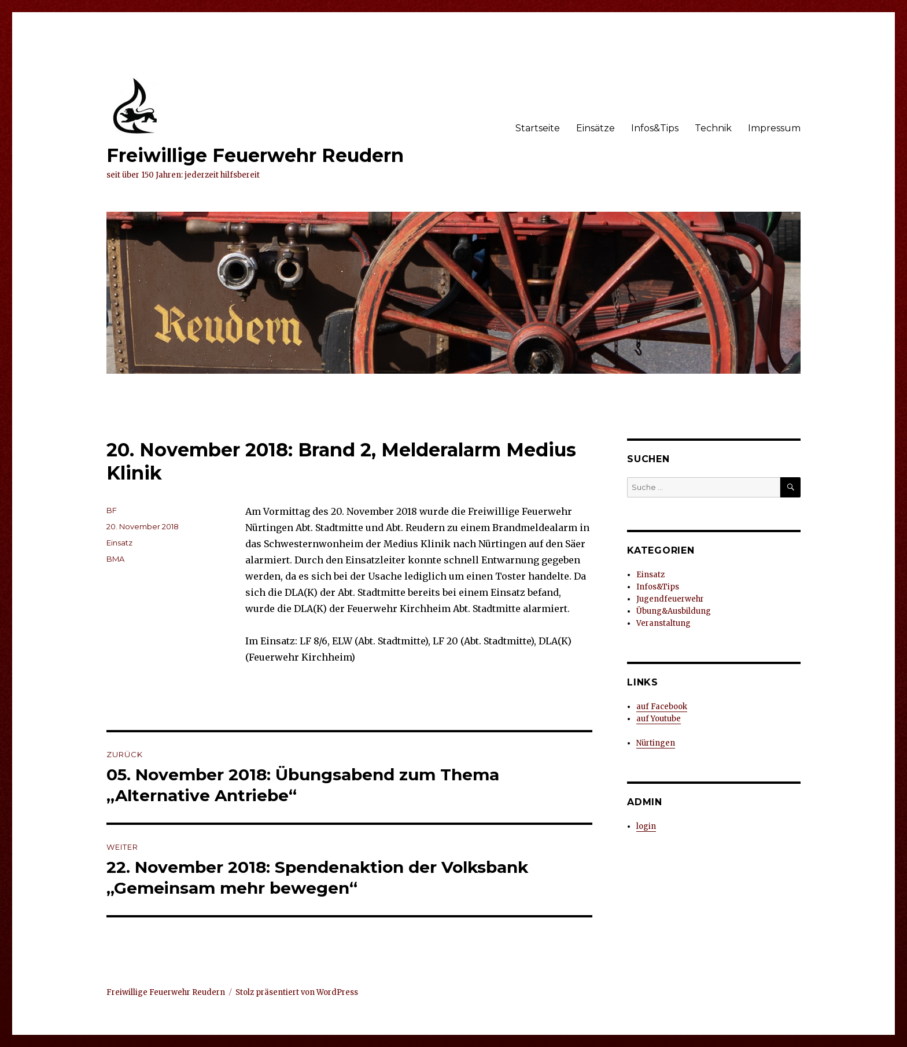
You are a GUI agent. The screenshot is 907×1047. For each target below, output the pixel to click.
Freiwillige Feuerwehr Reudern (255, 155)
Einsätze (595, 128)
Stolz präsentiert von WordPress (296, 992)
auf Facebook (661, 706)
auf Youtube (658, 719)
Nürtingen (655, 743)
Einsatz (119, 542)
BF (111, 510)
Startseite (537, 128)
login (646, 826)
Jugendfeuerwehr (670, 599)
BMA (115, 558)
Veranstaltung (663, 623)
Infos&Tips (655, 128)
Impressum (774, 128)
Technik (713, 128)
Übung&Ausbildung (673, 611)
